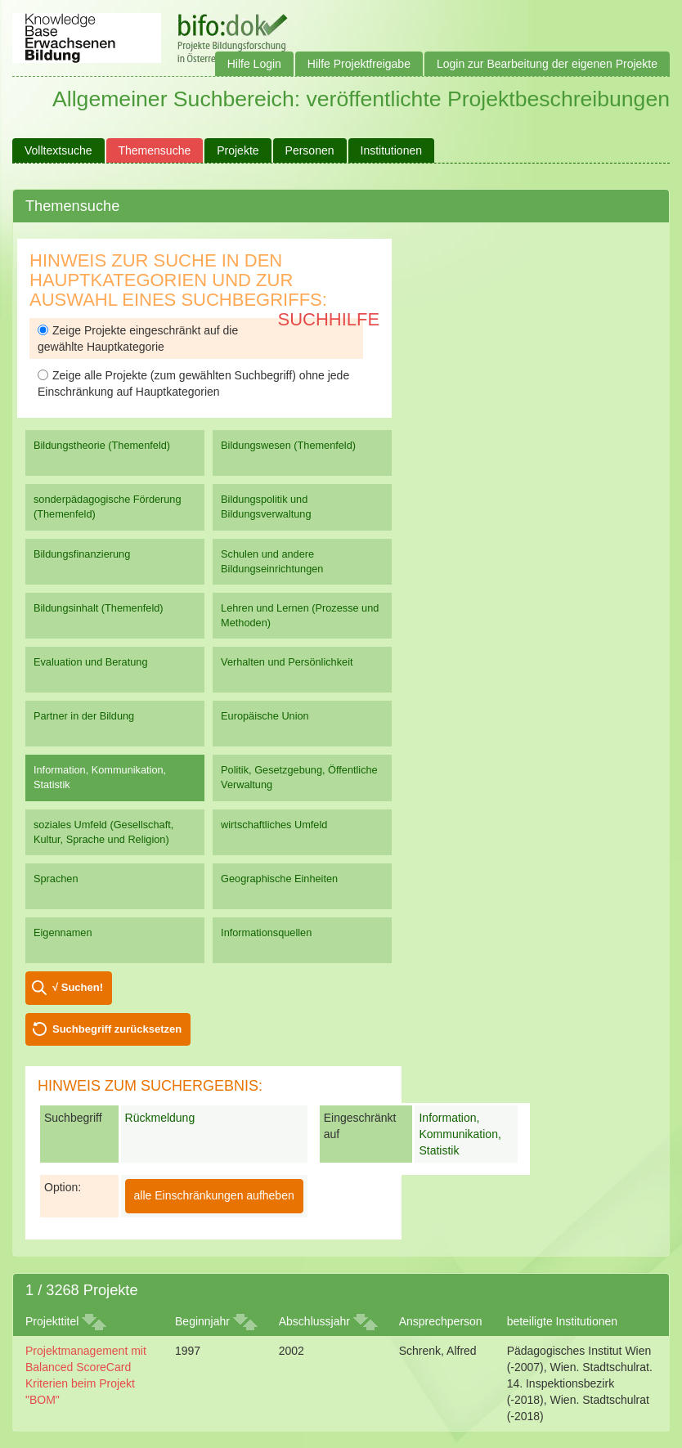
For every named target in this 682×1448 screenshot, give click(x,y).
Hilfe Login (254, 63)
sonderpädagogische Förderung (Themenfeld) (108, 506)
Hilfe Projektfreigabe (359, 63)
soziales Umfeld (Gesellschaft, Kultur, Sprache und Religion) (103, 831)
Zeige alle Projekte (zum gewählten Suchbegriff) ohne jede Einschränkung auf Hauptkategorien (193, 383)
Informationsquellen (266, 932)
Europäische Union (265, 716)
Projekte (237, 150)
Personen (309, 150)
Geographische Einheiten (279, 878)
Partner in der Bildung (84, 716)
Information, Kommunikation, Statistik (100, 777)
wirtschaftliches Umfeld (274, 824)
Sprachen (56, 878)
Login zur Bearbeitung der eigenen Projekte (547, 63)
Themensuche (155, 150)
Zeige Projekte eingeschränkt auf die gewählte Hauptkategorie (138, 338)
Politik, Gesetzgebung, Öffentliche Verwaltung (299, 777)
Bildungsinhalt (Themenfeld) (99, 608)
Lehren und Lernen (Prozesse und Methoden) (300, 615)
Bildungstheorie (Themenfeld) (102, 445)
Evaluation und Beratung (90, 662)
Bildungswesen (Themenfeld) (288, 445)
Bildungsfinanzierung (82, 554)
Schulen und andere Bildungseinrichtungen (272, 561)
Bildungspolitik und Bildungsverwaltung (266, 506)
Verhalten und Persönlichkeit (286, 662)
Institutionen (392, 150)
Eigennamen (63, 932)
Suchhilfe (329, 319)
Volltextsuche (58, 150)
